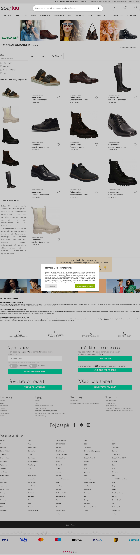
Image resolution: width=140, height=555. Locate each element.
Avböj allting (51, 286)
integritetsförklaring (69, 282)
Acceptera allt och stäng (85, 286)
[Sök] (99, 8)
